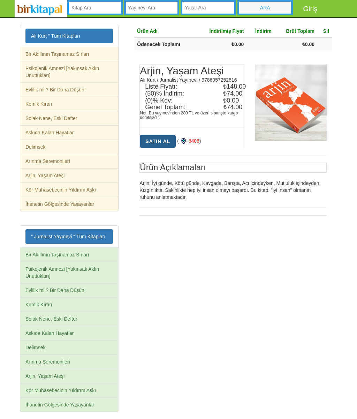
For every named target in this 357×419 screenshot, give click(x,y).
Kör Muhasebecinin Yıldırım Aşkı (60, 190)
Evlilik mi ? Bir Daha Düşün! (55, 89)
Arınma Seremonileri (47, 161)
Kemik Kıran (38, 104)
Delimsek (35, 147)
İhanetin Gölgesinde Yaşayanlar (59, 204)
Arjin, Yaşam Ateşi (44, 175)
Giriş (310, 9)
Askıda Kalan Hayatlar (49, 132)
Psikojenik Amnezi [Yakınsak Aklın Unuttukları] (62, 72)
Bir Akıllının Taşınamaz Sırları (57, 54)
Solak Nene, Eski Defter (51, 118)
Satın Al (157, 141)
